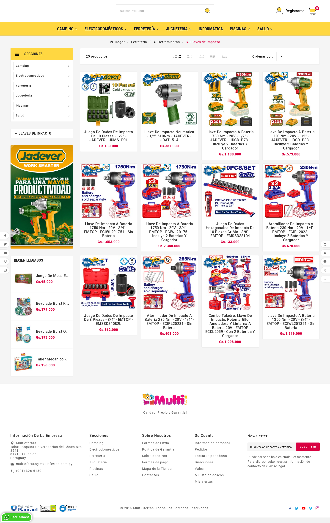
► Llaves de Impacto (33, 139)
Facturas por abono (211, 461)
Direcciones (204, 468)
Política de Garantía (158, 455)
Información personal (212, 448)
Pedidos (201, 455)
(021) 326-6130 (28, 476)
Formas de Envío (155, 448)
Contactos (150, 480)
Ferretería (97, 461)
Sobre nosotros (154, 461)
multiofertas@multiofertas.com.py (44, 469)
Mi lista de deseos (209, 480)
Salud (94, 480)
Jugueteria (98, 468)
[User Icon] (289, 13)
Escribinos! (16, 517)
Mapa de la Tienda (157, 474)
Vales (199, 474)
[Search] (207, 13)
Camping (96, 448)
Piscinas (96, 474)
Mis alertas (204, 487)
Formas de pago (155, 468)
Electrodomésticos (104, 455)
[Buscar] (158, 14)
